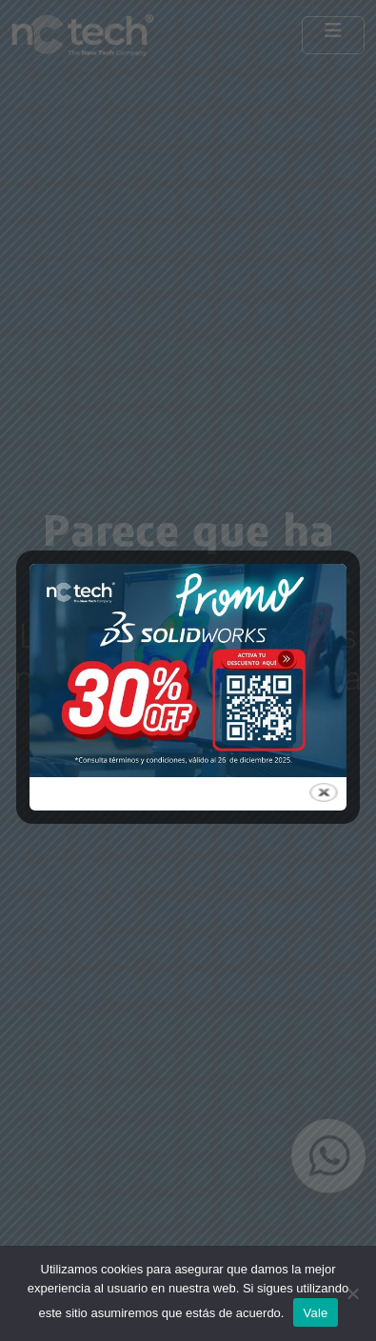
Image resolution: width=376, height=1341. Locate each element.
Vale (315, 1313)
